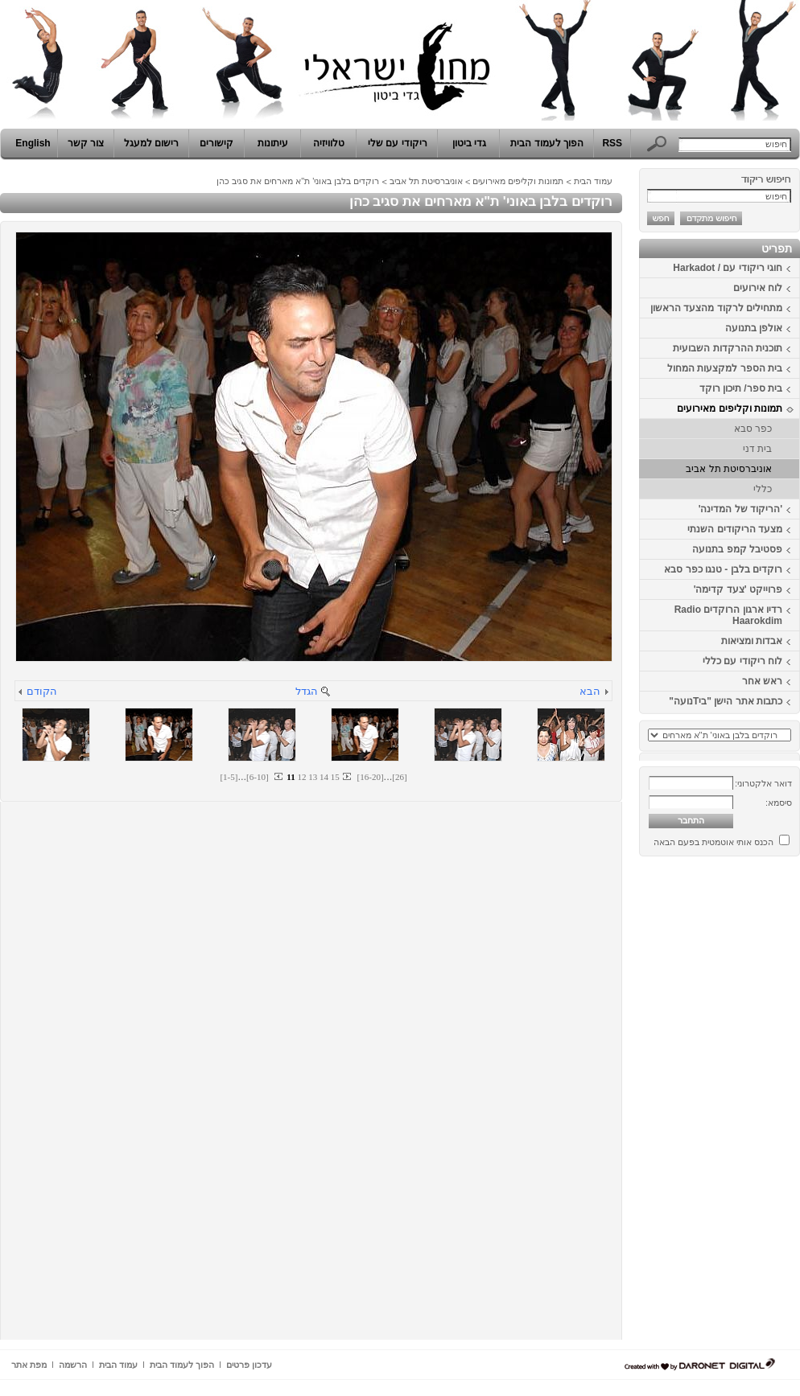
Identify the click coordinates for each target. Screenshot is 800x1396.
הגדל (306, 691)
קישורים (216, 143)
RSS (612, 143)
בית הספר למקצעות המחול (724, 368)
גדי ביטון (469, 143)
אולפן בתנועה (753, 328)
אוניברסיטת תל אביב (729, 468)
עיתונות (273, 143)
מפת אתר (29, 1364)
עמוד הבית (593, 181)
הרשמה (73, 1364)
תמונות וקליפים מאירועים (729, 408)
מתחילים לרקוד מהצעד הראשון (716, 308)
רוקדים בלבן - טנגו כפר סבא (723, 569)
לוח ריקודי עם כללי (742, 661)
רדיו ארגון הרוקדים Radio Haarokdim (728, 615)
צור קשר (86, 143)
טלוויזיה (328, 143)
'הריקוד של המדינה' (740, 509)
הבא (589, 691)
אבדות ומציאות (751, 641)
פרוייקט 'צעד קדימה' (738, 589)
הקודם (42, 691)
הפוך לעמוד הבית (547, 143)
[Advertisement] (751, 1104)
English (32, 143)
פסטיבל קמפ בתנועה (737, 549)
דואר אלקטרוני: (763, 783)
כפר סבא (753, 428)
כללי (762, 489)
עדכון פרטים (249, 1364)
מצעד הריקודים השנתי (734, 529)
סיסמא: (778, 802)
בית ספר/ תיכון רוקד (740, 388)
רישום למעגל (151, 143)
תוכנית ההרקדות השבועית (727, 348)
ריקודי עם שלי (397, 143)
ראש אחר (762, 681)
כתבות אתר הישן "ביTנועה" (725, 701)
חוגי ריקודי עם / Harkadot (727, 267)
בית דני (757, 448)
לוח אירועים (757, 288)
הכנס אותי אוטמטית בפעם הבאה (713, 842)
